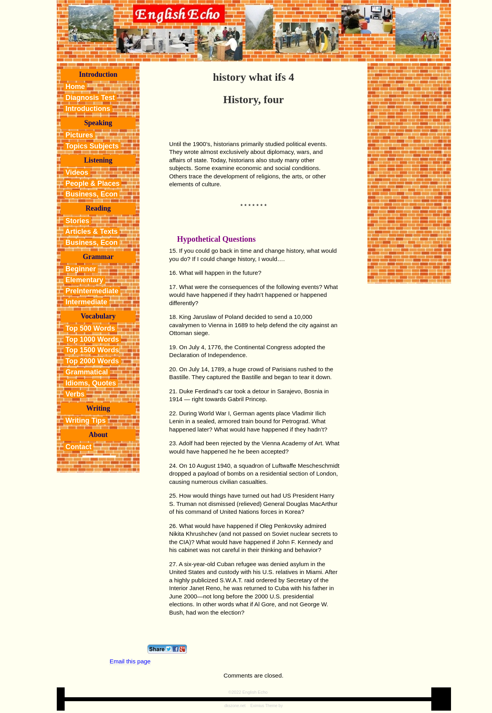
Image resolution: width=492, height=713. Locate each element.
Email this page (130, 661)
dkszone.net (235, 706)
